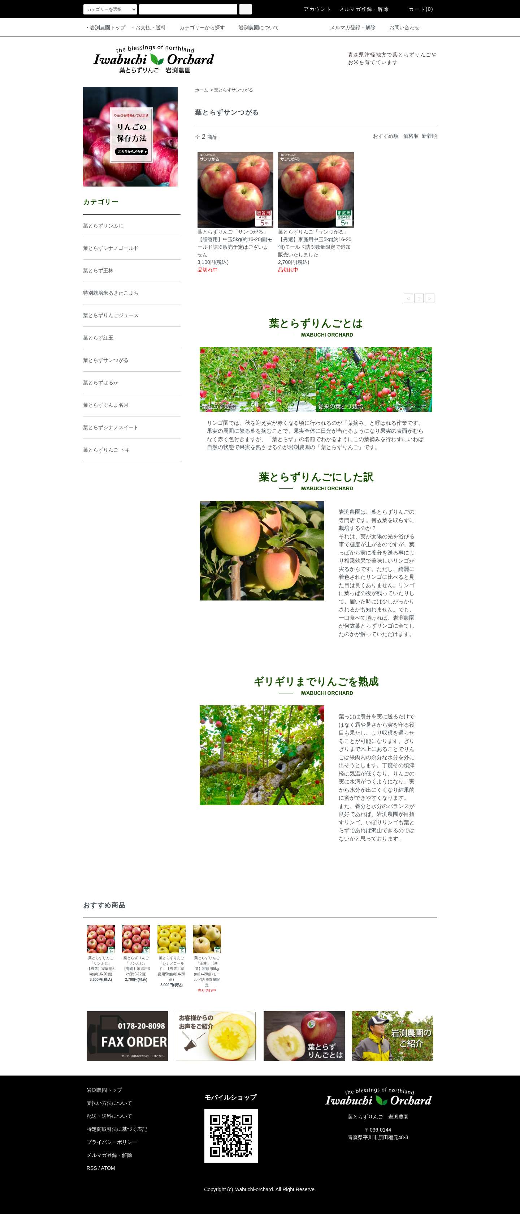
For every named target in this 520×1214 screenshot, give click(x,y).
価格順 (411, 136)
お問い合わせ (400, 27)
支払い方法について (109, 1103)
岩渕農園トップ (104, 1090)
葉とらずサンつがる (233, 90)
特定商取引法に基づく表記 (117, 1129)
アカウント (313, 9)
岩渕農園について (254, 27)
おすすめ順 (385, 136)
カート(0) (416, 9)
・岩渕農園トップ (105, 27)
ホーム (201, 90)
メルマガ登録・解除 (364, 9)
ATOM (108, 1168)
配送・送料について (109, 1116)
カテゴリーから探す (198, 27)
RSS (92, 1168)
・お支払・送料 (148, 27)
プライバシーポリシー (112, 1142)
